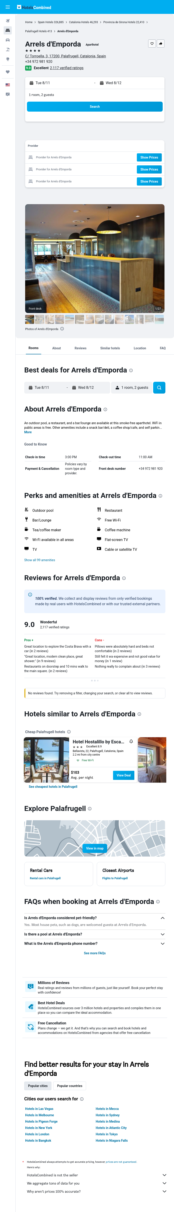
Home (28, 22)
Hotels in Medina (108, 1121)
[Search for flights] (8, 20)
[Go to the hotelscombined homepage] (34, 7)
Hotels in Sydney (108, 1115)
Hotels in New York (38, 1128)
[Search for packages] (8, 49)
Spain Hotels (45, 22)
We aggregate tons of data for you (97, 1183)
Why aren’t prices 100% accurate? (97, 1191)
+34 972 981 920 (38, 61)
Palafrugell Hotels (36, 31)
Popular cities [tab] (38, 1086)
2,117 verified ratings (67, 68)
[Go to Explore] (8, 59)
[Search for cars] (8, 39)
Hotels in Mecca (107, 1109)
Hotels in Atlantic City (111, 1128)
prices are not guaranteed (121, 1161)
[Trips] (8, 71)
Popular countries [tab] (69, 1086)
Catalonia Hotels (79, 22)
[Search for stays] (8, 30)
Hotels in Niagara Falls (112, 1140)
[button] (8, 7)
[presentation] (62, 329)
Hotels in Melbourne (39, 1115)
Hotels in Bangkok (38, 1140)
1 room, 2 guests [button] (41, 95)
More (28, 432)
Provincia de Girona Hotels (119, 22)
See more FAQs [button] (95, 953)
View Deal (124, 775)
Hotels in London (37, 1134)
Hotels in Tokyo (107, 1134)
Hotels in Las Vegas (39, 1109)
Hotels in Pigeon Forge (41, 1121)
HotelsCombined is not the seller (97, 1175)
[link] (53, 786)
